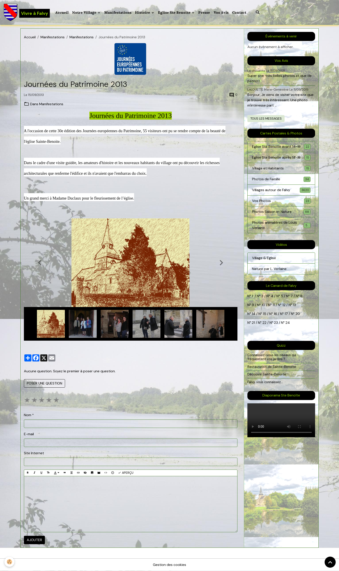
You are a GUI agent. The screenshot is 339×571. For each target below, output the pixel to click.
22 (264, 322)
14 (253, 313)
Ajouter (34, 540)
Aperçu (125, 473)
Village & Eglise (264, 258)
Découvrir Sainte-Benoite (266, 374)
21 (254, 322)
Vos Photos (281, 201)
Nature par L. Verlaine (269, 268)
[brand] (27, 12)
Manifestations (117, 12)
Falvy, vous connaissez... (265, 382)
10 (263, 305)
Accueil (62, 12)
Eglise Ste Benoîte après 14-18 (281, 157)
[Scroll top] (330, 562)
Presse (204, 12)
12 (284, 305)
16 (275, 313)
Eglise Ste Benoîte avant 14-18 (281, 146)
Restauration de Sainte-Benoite (271, 367)
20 (297, 313)
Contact (239, 12)
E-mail (29, 434)
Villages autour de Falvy (281, 190)
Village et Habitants (281, 168)
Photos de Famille (281, 179)
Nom (27, 415)
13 (294, 305)
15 (264, 313)
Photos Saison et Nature (281, 211)
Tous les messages (266, 118)
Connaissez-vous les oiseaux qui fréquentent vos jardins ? (271, 357)
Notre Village (84, 12)
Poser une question (44, 383)
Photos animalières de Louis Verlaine (281, 225)
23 (276, 322)
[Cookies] (9, 562)
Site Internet (34, 453)
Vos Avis (221, 12)
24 (287, 322)
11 (273, 305)
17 (286, 313)
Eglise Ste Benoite (174, 12)
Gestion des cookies (169, 564)
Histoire (143, 12)
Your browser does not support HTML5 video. (281, 420)
